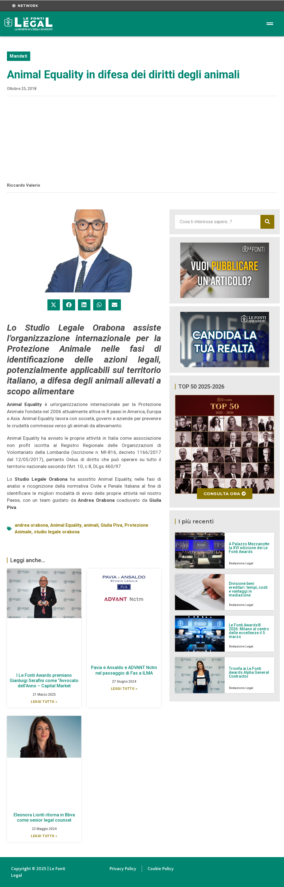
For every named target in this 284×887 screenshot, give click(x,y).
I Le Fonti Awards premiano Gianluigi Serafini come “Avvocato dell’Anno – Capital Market (44, 680)
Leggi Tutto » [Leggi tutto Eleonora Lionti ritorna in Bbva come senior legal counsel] (44, 836)
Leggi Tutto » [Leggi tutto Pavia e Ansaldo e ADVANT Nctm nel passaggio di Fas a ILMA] (124, 689)
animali (91, 525)
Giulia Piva (111, 525)
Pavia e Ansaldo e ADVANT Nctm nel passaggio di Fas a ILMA (124, 670)
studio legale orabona (57, 531)
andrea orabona (31, 525)
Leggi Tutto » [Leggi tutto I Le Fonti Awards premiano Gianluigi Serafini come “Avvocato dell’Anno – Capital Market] (44, 702)
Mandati (18, 56)
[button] (53, 304)
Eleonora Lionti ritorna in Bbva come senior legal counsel (44, 817)
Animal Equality (66, 525)
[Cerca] (267, 222)
